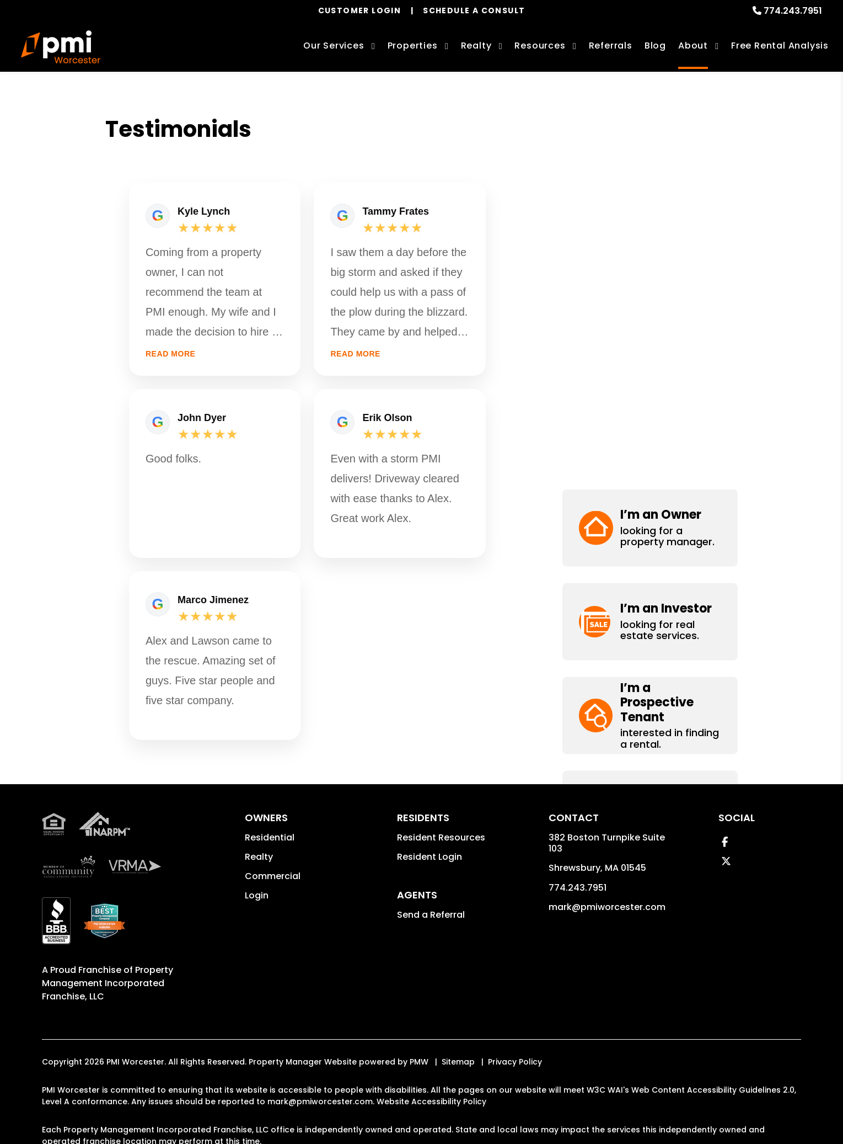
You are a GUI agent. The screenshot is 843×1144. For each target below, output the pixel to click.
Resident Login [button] (429, 856)
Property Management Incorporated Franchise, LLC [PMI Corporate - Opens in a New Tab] (107, 983)
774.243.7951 (793, 10)
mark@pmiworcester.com (607, 907)
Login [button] (257, 895)
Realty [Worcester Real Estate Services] (476, 45)
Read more (171, 353)
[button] (650, 154)
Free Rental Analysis (780, 45)
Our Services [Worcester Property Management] (333, 45)
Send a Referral (431, 914)
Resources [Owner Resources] (539, 45)
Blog (655, 45)
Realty (259, 856)
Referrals (610, 45)
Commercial (272, 876)
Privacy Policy (515, 1061)
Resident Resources (441, 837)
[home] (60, 46)
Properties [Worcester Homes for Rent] (413, 45)
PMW (419, 1061)
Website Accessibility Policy (431, 1101)
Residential (269, 837)
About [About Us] (693, 45)
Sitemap (458, 1061)
